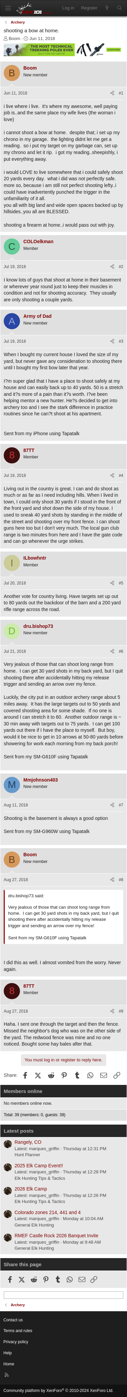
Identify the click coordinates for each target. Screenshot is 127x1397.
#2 (121, 266)
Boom (14, 38)
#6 (121, 651)
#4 (121, 475)
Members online (23, 1091)
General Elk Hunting (34, 1225)
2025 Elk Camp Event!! (39, 1165)
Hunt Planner (27, 1154)
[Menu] (8, 8)
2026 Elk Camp (31, 1189)
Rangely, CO (28, 1142)
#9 (121, 1011)
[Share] (112, 93)
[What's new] (107, 8)
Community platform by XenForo (58, 1390)
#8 (121, 879)
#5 (121, 583)
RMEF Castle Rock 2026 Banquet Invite (56, 1235)
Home (8, 1364)
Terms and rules (17, 1330)
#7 (121, 805)
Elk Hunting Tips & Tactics (40, 1178)
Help (7, 1353)
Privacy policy (15, 1341)
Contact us (13, 1320)
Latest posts (19, 1131)
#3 (121, 341)
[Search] (119, 8)
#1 (121, 93)
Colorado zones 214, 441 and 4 (48, 1212)
